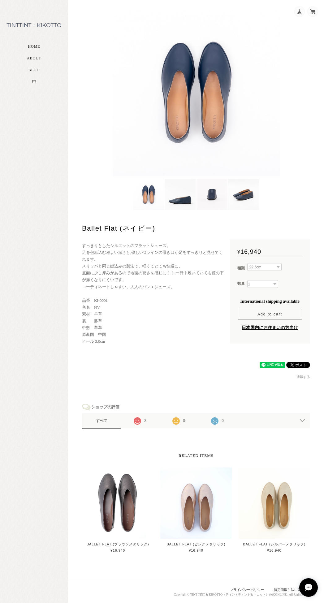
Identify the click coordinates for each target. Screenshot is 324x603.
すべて (101, 421)
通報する (303, 377)
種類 (241, 268)
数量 (241, 283)
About (34, 58)
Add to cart (269, 314)
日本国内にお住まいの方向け (270, 327)
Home (34, 46)
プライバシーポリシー (247, 590)
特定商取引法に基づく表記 (294, 590)
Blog (34, 70)
